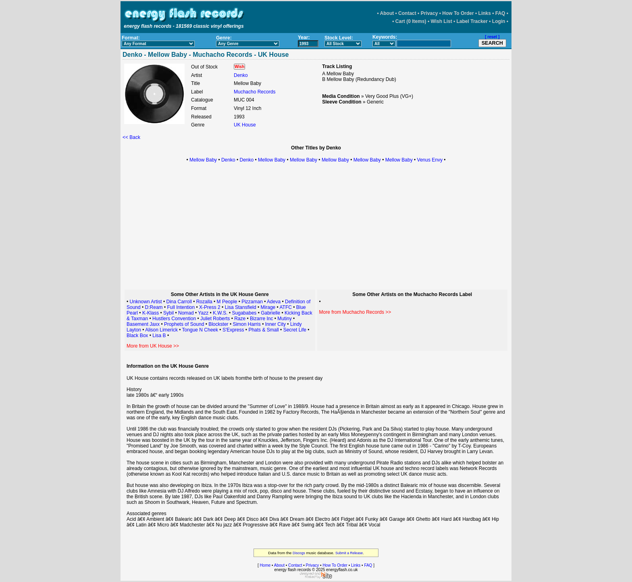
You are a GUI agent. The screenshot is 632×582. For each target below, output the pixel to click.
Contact (407, 13)
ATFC (285, 307)
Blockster (218, 324)
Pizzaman (252, 301)
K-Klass (150, 313)
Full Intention (181, 307)
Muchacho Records (254, 92)
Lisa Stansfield (240, 307)
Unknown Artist (146, 301)
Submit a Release (349, 553)
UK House (245, 125)
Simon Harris (246, 324)
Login (498, 21)
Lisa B (159, 335)
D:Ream (154, 307)
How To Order (458, 13)
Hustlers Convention (174, 318)
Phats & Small (263, 330)
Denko (241, 75)
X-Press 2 (209, 307)
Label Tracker (472, 21)
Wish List (441, 21)
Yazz (203, 313)
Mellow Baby (203, 160)
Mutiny (284, 318)
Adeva (274, 301)
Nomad (186, 313)
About (387, 13)
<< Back (131, 137)
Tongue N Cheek (200, 330)
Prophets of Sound (184, 324)
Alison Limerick (161, 330)
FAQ (500, 13)
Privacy (429, 13)
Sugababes (244, 313)
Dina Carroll (178, 301)
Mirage (269, 307)
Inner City (275, 324)
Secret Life (294, 330)
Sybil (168, 313)
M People (227, 301)
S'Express (233, 330)
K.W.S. (220, 313)
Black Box (137, 335)
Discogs (299, 553)
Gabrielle (270, 313)
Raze (239, 318)
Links (484, 13)
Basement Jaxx (143, 324)
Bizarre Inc (261, 318)
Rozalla (204, 301)
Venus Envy (430, 160)
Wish (239, 66)
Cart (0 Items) (410, 21)
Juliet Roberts (215, 318)
